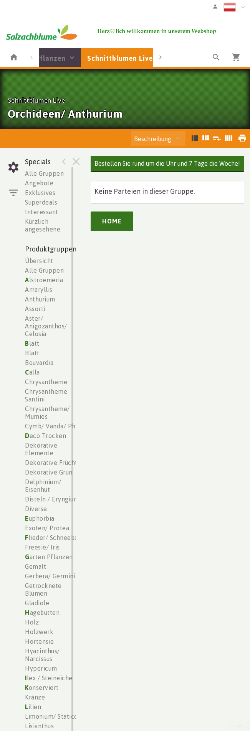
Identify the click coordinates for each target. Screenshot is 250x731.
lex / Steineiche (49, 678)
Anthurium (40, 299)
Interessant (41, 212)
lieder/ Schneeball (53, 537)
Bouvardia (39, 362)
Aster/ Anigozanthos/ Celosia (46, 326)
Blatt (32, 353)
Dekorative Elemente (41, 449)
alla (32, 372)
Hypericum (41, 668)
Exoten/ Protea (47, 528)
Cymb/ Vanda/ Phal (53, 426)
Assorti (35, 309)
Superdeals (41, 202)
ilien (33, 707)
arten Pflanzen (49, 557)
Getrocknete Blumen (43, 589)
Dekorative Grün (49, 472)
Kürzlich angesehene (42, 225)
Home (112, 221)
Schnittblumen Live (120, 58)
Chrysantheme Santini (46, 395)
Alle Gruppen (44, 173)
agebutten (42, 612)
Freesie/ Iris (42, 547)
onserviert (42, 687)
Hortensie (39, 641)
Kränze (35, 697)
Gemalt (35, 566)
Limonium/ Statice (51, 716)
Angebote (39, 183)
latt (32, 343)
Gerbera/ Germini (50, 576)
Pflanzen (51, 58)
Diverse (36, 509)
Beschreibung (152, 139)
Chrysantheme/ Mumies (47, 412)
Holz (32, 622)
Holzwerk (39, 632)
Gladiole (37, 603)
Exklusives (40, 192)
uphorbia (40, 518)
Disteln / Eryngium (52, 499)
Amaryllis (39, 289)
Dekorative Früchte (53, 462)
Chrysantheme (46, 382)
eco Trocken (45, 436)
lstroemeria (44, 280)
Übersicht (39, 261)
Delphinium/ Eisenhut (43, 485)
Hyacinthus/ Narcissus (42, 655)
